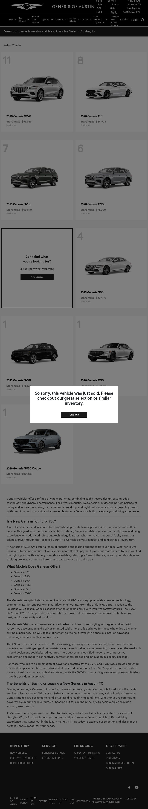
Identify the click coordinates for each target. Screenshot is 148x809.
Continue (74, 415)
